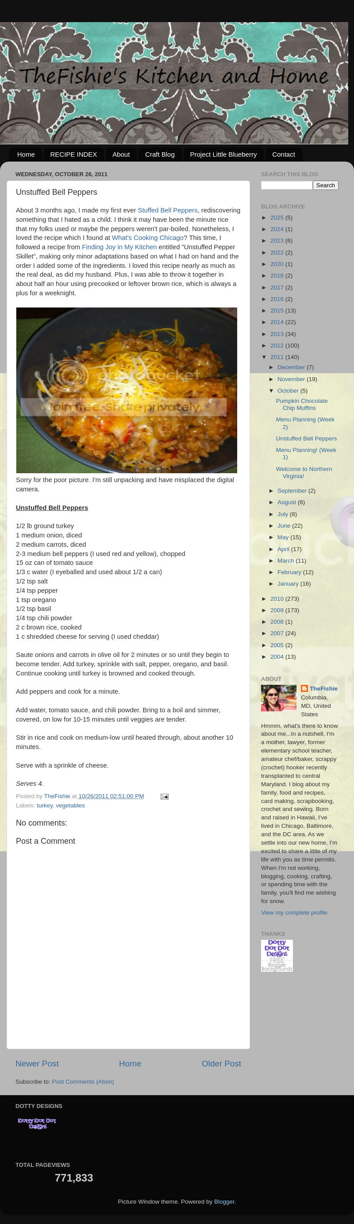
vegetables (70, 805)
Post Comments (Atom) (83, 1081)
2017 (277, 287)
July (283, 514)
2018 (277, 275)
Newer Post (37, 1063)
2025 (277, 217)
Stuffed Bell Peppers (168, 210)
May (283, 537)
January (288, 583)
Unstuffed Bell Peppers (306, 438)
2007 (277, 633)
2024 (277, 229)
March (286, 560)
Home (26, 154)
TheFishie (324, 688)
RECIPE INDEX (73, 154)
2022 (277, 252)
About (121, 154)
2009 (277, 610)
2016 (277, 299)
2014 (277, 322)
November (292, 379)
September (292, 490)
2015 (277, 310)
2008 (277, 621)
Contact (283, 154)
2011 (277, 357)
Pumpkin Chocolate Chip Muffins (302, 404)
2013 (277, 334)
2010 (277, 598)
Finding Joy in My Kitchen (119, 247)
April (284, 549)
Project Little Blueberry (223, 154)
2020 (277, 264)
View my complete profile (294, 912)
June (284, 525)
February (290, 572)
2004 (277, 656)
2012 (277, 345)
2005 (277, 645)
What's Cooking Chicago (148, 237)
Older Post (221, 1063)
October (288, 390)
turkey (45, 805)
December (292, 367)
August (287, 502)
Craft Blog (160, 154)
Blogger (224, 1201)
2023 (277, 240)
